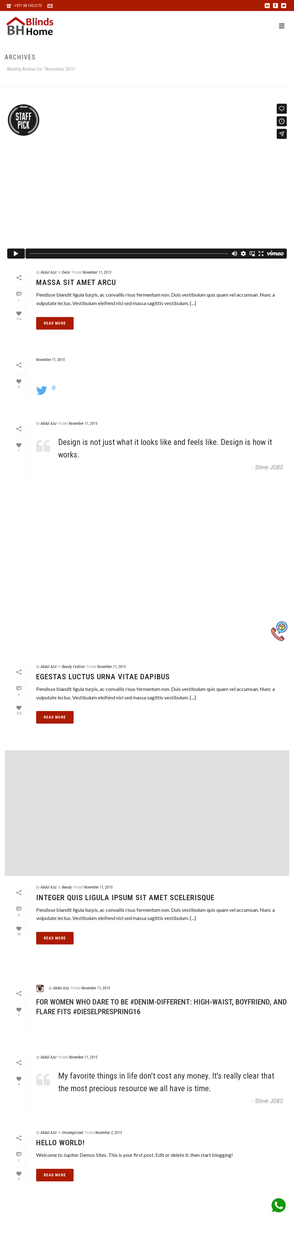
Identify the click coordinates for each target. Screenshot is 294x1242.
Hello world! (60, 1142)
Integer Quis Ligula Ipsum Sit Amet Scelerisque (125, 897)
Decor (66, 272)
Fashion (79, 667)
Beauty (66, 667)
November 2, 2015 (108, 1132)
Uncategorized (72, 1132)
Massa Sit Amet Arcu (76, 282)
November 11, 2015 (97, 272)
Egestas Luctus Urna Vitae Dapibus (103, 676)
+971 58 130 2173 (28, 5)
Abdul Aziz (49, 272)
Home (223, 81)
